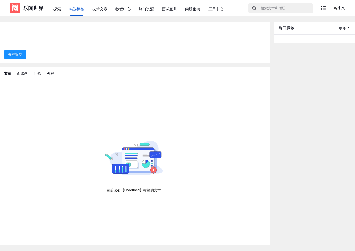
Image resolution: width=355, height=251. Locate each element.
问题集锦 (192, 9)
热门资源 (146, 9)
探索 (57, 9)
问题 (37, 73)
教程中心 (123, 9)
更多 (345, 28)
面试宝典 (169, 9)
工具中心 (215, 9)
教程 (50, 73)
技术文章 (99, 9)
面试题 (22, 73)
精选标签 (76, 9)
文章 (7, 73)
